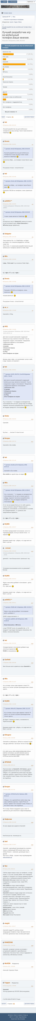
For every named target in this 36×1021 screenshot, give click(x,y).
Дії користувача (29, 117)
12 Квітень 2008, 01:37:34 (9, 789)
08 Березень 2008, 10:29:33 (9, 204)
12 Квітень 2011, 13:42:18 (9, 945)
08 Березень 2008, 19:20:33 (9, 418)
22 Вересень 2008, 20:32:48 (9, 822)
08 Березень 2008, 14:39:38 (9, 281)
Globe (7, 416)
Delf (6, 841)
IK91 (6, 326)
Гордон (16, 22)
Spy (6, 866)
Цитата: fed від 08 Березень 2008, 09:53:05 (18, 148)
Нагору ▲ (25, 1015)
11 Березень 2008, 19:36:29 (9, 551)
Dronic (7, 141)
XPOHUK (8, 762)
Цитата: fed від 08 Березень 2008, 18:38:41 (18, 490)
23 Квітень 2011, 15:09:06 (9, 966)
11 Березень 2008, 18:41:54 (9, 485)
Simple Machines (22, 1017)
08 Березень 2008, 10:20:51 (9, 144)
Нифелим (8, 819)
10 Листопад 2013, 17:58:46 (9, 985)
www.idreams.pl (7, 857)
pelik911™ (8, 201)
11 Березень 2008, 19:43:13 (9, 578)
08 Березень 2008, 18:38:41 (9, 369)
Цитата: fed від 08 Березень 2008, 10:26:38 (18, 286)
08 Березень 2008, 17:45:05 (9, 329)
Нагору (4, 1003)
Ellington (8, 735)
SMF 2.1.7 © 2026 (14, 1017)
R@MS (7, 524)
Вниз (3, 117)
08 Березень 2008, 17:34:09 (9, 310)
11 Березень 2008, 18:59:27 (9, 527)
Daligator (8, 234)
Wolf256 (7, 963)
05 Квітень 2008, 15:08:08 (9, 737)
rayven (11, 22)
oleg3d (7, 923)
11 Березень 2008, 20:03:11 (9, 602)
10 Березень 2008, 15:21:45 (9, 460)
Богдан (7, 438)
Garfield (7, 659)
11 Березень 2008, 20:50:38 (9, 662)
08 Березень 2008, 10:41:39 (9, 236)
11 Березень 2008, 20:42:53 (9, 643)
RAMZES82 (9, 942)
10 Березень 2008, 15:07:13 (9, 441)
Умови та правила (18, 1015)
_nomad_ (8, 548)
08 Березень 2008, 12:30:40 (9, 259)
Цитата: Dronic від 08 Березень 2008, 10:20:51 (18, 181)
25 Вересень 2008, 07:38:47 (9, 844)
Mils (6, 256)
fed (6, 122)
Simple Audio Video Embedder (18, 1019)
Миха (19, 22)
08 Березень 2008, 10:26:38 (9, 176)
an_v (6, 307)
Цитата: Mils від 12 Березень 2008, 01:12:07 (18, 708)
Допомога (10, 1015)
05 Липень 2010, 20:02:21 (9, 868)
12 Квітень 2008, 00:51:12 (9, 765)
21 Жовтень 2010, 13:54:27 (9, 926)
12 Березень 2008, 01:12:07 (9, 681)
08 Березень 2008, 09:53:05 (9, 125)
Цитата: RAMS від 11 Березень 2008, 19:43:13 (18, 607)
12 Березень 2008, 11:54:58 (9, 704)
